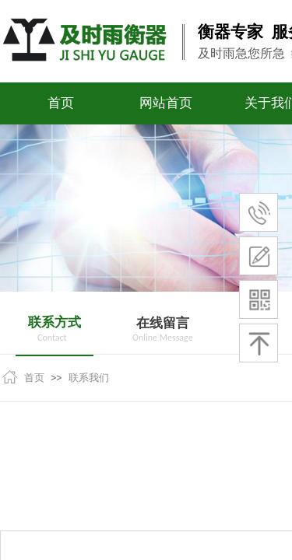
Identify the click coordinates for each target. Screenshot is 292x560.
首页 (60, 103)
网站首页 (165, 103)
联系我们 (89, 377)
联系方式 (54, 322)
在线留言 (162, 323)
